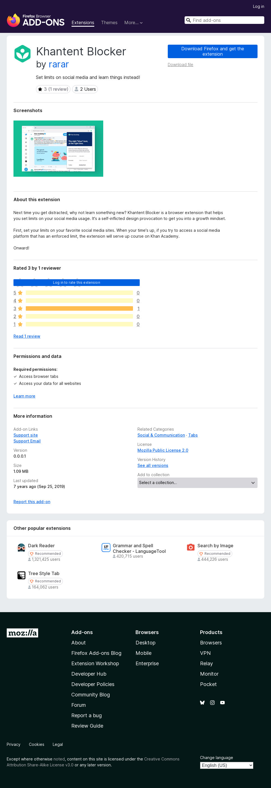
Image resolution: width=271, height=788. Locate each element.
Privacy (13, 744)
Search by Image (215, 545)
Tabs (193, 435)
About (78, 643)
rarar (59, 64)
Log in (258, 6)
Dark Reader (41, 545)
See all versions (152, 465)
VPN (205, 653)
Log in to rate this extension (76, 282)
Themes (109, 22)
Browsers (211, 643)
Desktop (145, 643)
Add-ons (82, 632)
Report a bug (86, 715)
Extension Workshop (95, 663)
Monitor (209, 674)
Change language (216, 757)
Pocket (208, 684)
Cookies (36, 744)
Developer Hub (88, 674)
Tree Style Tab (43, 573)
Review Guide (87, 726)
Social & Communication (161, 435)
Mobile (143, 653)
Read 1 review (26, 336)
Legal (58, 744)
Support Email (27, 441)
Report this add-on (31, 501)
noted (59, 759)
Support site (25, 435)
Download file (180, 64)
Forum (78, 705)
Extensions (83, 22)
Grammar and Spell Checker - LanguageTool (139, 548)
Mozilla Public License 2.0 (162, 450)
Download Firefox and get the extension (212, 51)
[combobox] (224, 20)
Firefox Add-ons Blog (96, 653)
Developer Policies (92, 684)
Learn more (24, 396)
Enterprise (147, 663)
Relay (206, 663)
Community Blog (90, 695)
